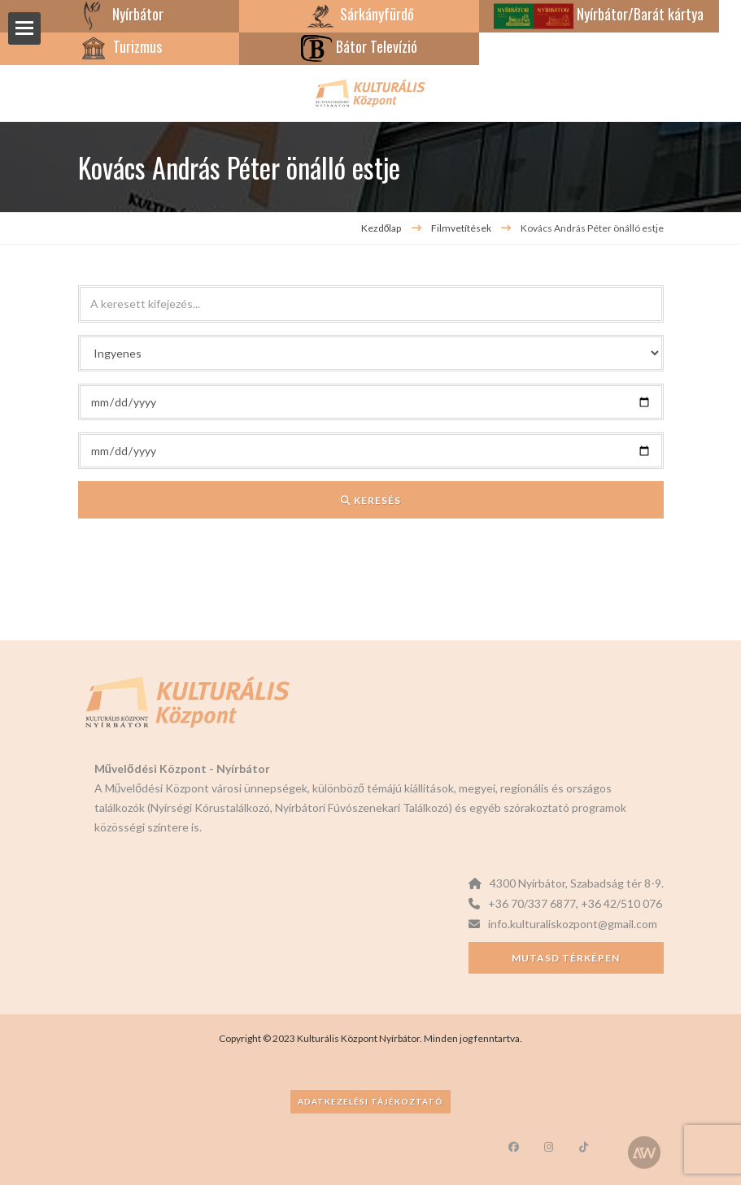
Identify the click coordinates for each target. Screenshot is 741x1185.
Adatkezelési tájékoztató (370, 1101)
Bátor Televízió (358, 46)
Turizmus (119, 46)
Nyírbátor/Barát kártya (599, 13)
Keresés (371, 500)
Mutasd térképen (566, 958)
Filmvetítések (462, 228)
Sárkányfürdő (359, 13)
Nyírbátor (119, 13)
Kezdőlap (381, 228)
